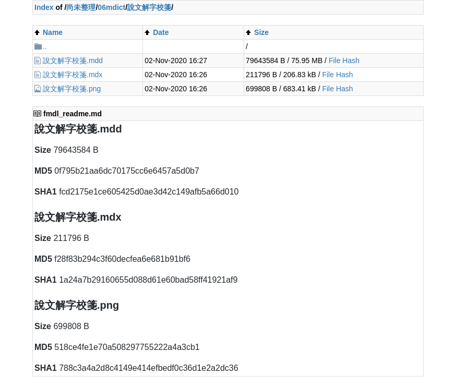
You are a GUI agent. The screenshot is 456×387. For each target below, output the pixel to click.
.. (45, 46)
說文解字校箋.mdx (72, 74)
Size (261, 32)
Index (44, 7)
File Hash (344, 60)
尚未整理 (80, 7)
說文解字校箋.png (72, 88)
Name (53, 32)
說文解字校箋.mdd (73, 60)
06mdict (111, 7)
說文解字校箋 (149, 7)
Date (161, 32)
